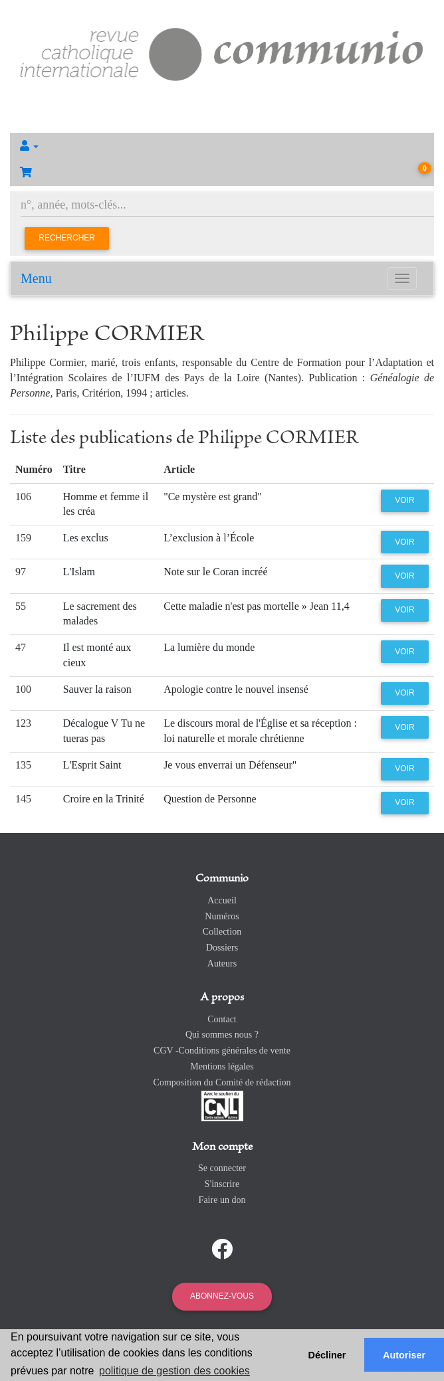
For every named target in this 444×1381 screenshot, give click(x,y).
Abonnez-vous (222, 1296)
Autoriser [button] (404, 1355)
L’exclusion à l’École (209, 537)
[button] (222, 146)
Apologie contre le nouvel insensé (236, 689)
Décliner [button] (327, 1355)
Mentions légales (221, 1066)
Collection (222, 932)
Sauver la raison (97, 689)
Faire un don (222, 1200)
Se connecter (222, 1168)
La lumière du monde (209, 647)
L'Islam (79, 571)
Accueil (222, 900)
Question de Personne (210, 798)
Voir (404, 500)
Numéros (222, 916)
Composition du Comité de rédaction (222, 1082)
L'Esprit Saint (92, 765)
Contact (222, 1019)
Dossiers (222, 948)
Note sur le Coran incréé (215, 571)
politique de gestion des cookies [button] (174, 1370)
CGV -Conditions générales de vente (222, 1051)
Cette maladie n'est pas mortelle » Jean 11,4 (257, 606)
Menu (36, 278)
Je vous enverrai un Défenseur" (230, 765)
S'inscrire (222, 1184)
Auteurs (222, 963)
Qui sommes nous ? (222, 1035)
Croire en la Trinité (103, 798)
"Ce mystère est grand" (213, 496)
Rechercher (67, 237)
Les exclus (85, 537)
